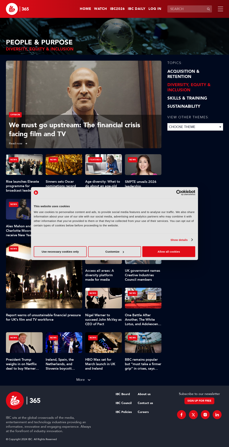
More (80, 379)
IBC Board (123, 394)
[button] (219, 9)
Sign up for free (199, 401)
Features (95, 159)
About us (144, 394)
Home (85, 9)
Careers (143, 412)
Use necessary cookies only (60, 251)
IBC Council (124, 403)
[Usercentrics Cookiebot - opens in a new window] (179, 192)
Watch (100, 9)
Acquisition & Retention (183, 74)
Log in (154, 9)
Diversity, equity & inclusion (189, 87)
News (13, 248)
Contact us (145, 403)
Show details (179, 239)
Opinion (15, 114)
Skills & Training (187, 98)
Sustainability (183, 106)
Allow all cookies (169, 251)
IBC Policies (124, 412)
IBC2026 (117, 9)
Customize (114, 251)
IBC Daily (136, 9)
